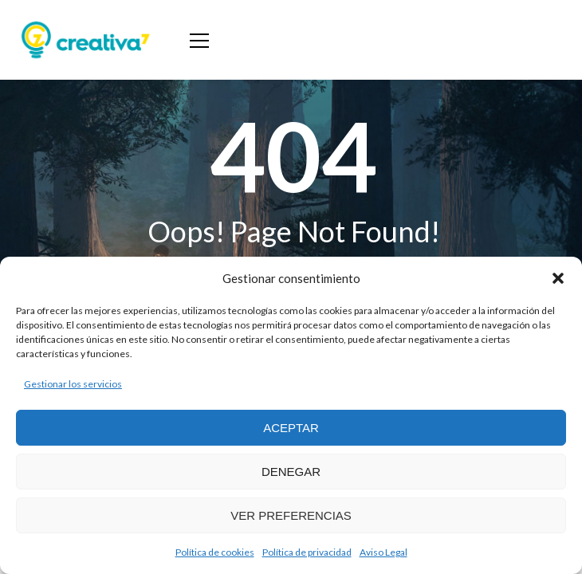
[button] (558, 278)
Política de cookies (214, 552)
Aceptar (291, 427)
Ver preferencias (291, 515)
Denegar (291, 471)
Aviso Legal (383, 552)
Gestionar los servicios (73, 384)
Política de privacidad (307, 552)
